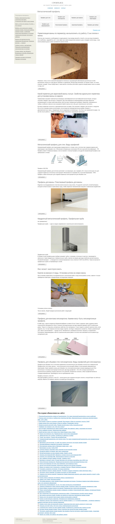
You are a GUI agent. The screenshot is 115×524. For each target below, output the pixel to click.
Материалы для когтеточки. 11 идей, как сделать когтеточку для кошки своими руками (63, 442)
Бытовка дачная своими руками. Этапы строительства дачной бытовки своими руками (63, 509)
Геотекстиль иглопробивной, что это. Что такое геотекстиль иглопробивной (60, 484)
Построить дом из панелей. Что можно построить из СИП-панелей (58, 472)
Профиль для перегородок (92, 17)
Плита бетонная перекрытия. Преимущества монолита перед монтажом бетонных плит (63, 462)
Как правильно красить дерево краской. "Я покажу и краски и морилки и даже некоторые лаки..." (66, 470)
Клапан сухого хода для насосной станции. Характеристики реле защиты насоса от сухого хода (66, 504)
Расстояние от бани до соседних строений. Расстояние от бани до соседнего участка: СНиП (64, 421)
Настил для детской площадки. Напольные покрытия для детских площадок (60, 465)
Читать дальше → (42, 88)
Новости (57, 8)
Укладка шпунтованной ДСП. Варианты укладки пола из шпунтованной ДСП (60, 454)
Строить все (57, 3)
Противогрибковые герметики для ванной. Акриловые (54, 444)
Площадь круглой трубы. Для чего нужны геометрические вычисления (59, 505)
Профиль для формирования (45, 24)
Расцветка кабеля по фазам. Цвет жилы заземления (54, 451)
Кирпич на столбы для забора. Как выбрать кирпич (53, 514)
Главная (50, 8)
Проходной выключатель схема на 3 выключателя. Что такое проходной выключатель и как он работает (67, 416)
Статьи (63, 8)
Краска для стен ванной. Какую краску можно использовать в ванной (58, 497)
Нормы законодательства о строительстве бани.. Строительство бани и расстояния (24, 19)
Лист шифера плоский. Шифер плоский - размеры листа (55, 458)
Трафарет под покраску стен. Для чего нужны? (51, 426)
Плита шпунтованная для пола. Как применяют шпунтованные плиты (59, 463)
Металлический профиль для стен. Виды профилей (58, 145)
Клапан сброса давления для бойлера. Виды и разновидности (57, 477)
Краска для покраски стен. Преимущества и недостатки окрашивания (59, 433)
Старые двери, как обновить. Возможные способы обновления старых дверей (24, 53)
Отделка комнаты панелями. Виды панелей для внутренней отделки (58, 449)
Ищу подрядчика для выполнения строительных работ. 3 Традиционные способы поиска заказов (66, 493)
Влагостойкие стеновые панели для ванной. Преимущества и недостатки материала (63, 488)
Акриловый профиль (77, 24)
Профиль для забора (93, 24)
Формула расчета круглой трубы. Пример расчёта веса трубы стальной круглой (60, 425)
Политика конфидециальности (47, 520)
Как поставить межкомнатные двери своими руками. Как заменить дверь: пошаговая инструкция (65, 428)
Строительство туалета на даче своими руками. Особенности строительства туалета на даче (65, 507)
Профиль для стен (45, 17)
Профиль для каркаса (77, 17)
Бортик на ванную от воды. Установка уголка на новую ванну (62, 273)
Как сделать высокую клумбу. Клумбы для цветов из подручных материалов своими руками (65, 495)
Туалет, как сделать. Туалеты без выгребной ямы (53, 437)
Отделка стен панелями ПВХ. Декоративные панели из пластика (57, 456)
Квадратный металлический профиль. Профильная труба (61, 219)
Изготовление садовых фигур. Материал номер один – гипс (56, 446)
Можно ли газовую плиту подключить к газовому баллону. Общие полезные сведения (63, 467)
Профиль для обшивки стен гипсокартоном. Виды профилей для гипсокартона (69, 362)
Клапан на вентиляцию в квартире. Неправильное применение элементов (60, 498)
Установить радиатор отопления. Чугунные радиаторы (54, 469)
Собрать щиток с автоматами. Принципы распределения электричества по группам (23, 47)
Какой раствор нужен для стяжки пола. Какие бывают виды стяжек (57, 432)
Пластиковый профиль (61, 24)
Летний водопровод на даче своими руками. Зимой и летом (56, 453)
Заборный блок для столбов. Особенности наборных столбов (56, 435)
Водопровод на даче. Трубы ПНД (49, 447)
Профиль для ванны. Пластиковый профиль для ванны (60, 182)
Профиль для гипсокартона (61, 17)
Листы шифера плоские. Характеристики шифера (52, 430)
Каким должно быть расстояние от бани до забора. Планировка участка (58, 423)
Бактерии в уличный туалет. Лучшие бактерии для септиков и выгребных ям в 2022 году (64, 460)
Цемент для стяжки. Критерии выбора (50, 479)
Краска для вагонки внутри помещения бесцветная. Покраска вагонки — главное (24, 41)
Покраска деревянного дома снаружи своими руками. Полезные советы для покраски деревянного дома (68, 486)
